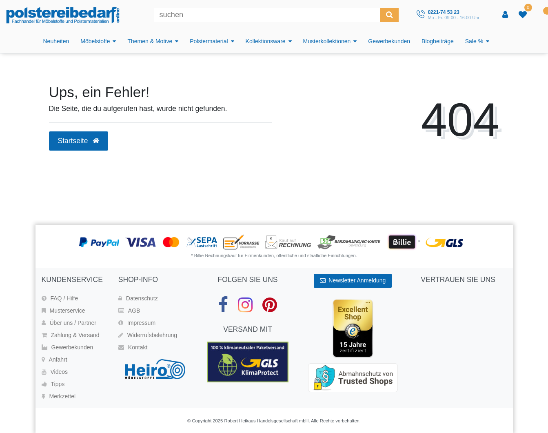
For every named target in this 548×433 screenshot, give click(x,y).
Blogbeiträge (438, 41)
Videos (55, 372)
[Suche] (389, 15)
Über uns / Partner (69, 323)
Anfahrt (54, 359)
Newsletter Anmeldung (353, 280)
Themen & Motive (149, 41)
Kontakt (132, 347)
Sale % (474, 41)
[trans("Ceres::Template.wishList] (523, 15)
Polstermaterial (209, 41)
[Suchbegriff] (267, 15)
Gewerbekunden (389, 41)
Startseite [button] (79, 141)
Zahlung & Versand (71, 335)
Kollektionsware (266, 41)
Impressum (136, 323)
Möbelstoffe (95, 41)
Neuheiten (56, 41)
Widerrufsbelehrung (147, 335)
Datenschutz (138, 298)
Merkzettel (59, 396)
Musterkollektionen (327, 41)
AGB (129, 310)
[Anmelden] (506, 15)
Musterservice (63, 310)
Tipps (53, 384)
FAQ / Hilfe (60, 298)
